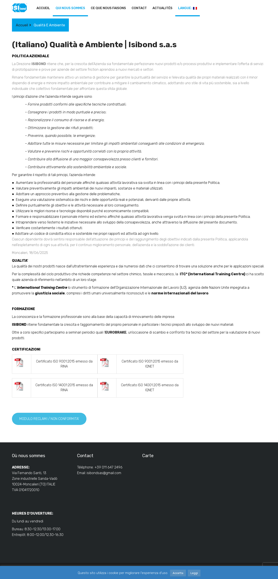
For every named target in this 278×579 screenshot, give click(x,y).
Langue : (187, 8)
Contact (139, 8)
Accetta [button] (178, 573)
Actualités (162, 8)
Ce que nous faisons (108, 8)
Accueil (43, 8)
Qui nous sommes (70, 8)
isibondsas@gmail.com (104, 473)
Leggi (194, 573)
